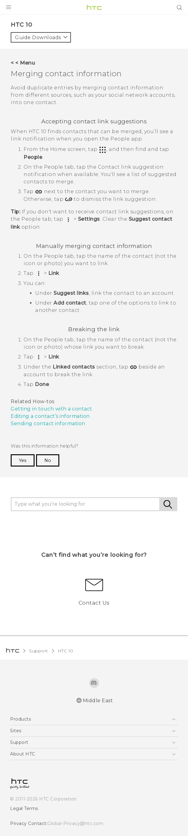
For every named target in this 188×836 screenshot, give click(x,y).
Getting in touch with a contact (51, 409)
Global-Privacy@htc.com (75, 823)
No (47, 460)
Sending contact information (48, 423)
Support (38, 651)
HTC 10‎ (65, 651)
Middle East (98, 700)
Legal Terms (24, 808)
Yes (22, 460)
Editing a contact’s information (50, 416)
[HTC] (94, 7)
